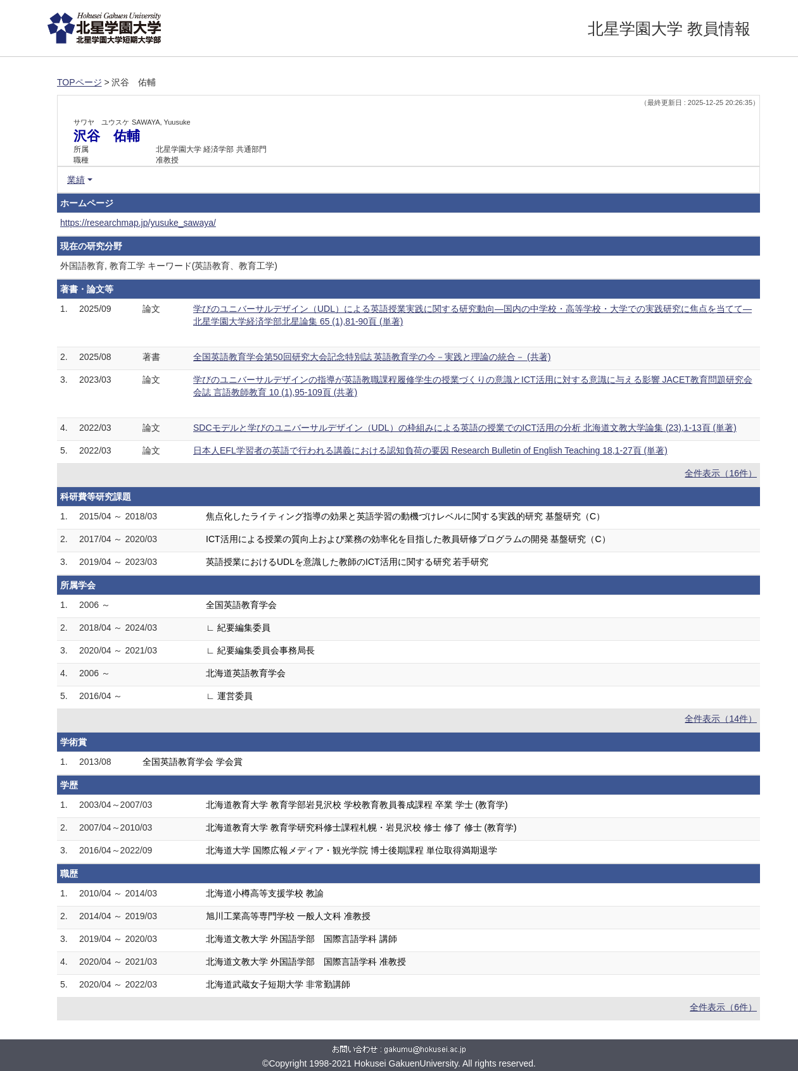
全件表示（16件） (721, 473)
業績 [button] (76, 180)
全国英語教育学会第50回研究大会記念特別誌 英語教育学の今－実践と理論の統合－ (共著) (372, 357)
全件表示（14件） (721, 719)
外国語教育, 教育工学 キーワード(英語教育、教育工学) (168, 266)
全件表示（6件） (723, 1007)
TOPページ (79, 82)
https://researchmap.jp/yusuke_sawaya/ (138, 223)
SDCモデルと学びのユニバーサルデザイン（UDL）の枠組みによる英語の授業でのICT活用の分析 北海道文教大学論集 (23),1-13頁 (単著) (465, 428)
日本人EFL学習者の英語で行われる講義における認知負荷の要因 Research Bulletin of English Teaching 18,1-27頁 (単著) (430, 450)
